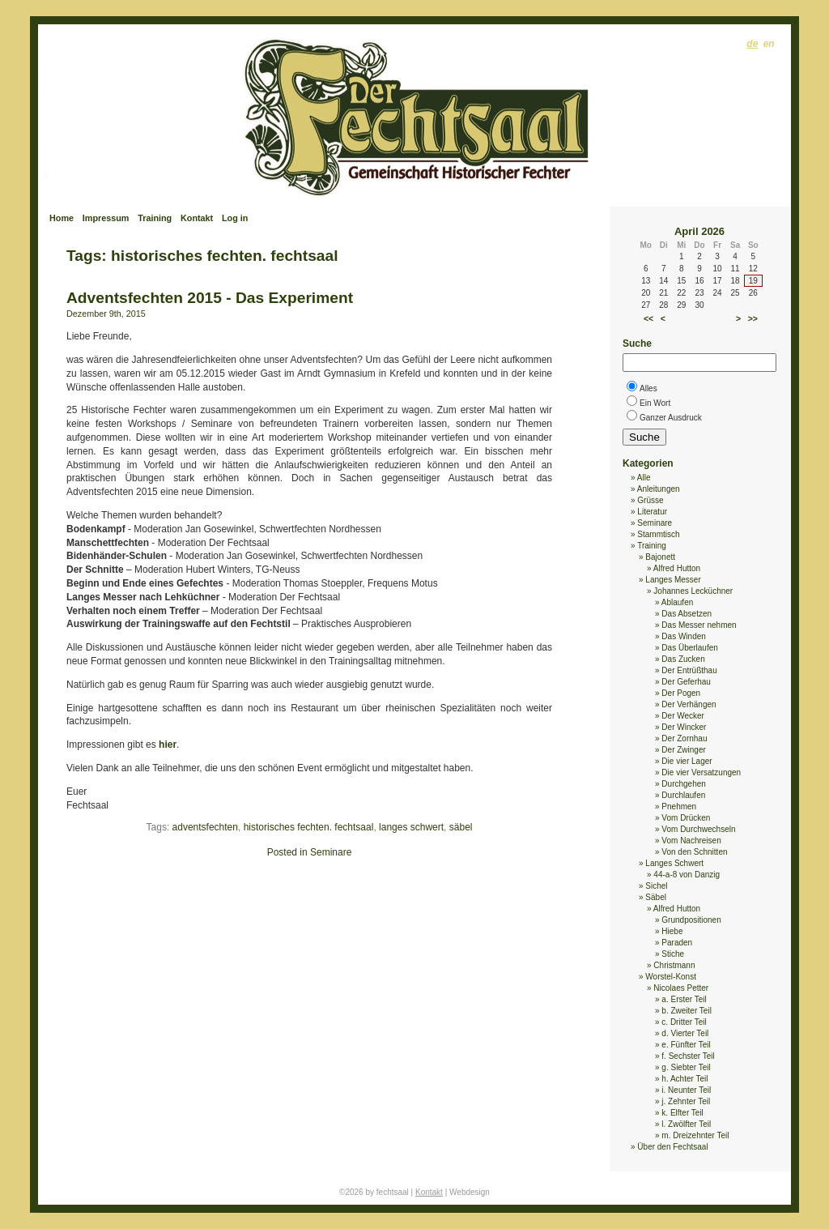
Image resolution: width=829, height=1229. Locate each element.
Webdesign (469, 1192)
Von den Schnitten (694, 851)
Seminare (330, 852)
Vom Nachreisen (691, 840)
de (752, 43)
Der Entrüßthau (688, 670)
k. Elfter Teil (682, 1112)
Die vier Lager (686, 761)
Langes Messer (672, 579)
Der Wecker (682, 715)
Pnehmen (678, 806)
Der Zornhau (684, 738)
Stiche (672, 953)
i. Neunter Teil (686, 1090)
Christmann (674, 965)
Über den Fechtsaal (672, 1146)
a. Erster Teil (683, 999)
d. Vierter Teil (684, 1033)
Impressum (106, 218)
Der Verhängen (688, 704)
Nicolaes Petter (680, 988)
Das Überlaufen (689, 647)
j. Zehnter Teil (685, 1101)
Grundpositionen (691, 919)
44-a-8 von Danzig (686, 874)
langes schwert (411, 827)
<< (648, 318)
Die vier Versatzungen (701, 772)
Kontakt (197, 218)
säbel (461, 827)
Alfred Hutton (676, 568)
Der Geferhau (686, 681)
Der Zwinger (683, 749)
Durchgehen (683, 783)
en (769, 43)
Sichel (656, 885)
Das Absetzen (686, 613)
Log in (235, 218)
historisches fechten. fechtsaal (309, 827)
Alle (644, 477)
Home (61, 218)
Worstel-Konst (670, 976)
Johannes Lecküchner (693, 591)
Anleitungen (658, 488)
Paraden (676, 942)
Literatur (652, 511)
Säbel (655, 897)
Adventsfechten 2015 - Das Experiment (209, 297)
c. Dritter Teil (683, 1022)
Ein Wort (655, 403)
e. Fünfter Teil (685, 1044)
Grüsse (650, 500)
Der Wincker (683, 727)
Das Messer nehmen (698, 625)
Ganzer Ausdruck (671, 417)
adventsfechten (205, 827)
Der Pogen (680, 693)
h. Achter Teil (684, 1078)
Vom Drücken (685, 817)
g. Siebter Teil (685, 1067)
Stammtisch (658, 534)
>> (753, 318)
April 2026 (699, 231)
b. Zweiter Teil (686, 1010)
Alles (648, 388)
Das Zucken (682, 659)
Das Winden (683, 636)
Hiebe (671, 931)
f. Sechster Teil (687, 1056)
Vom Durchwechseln (698, 829)
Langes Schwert (674, 863)
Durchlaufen (683, 795)
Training (155, 218)
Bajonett (660, 557)
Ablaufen (677, 602)
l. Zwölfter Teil (686, 1124)
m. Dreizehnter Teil (695, 1135)
